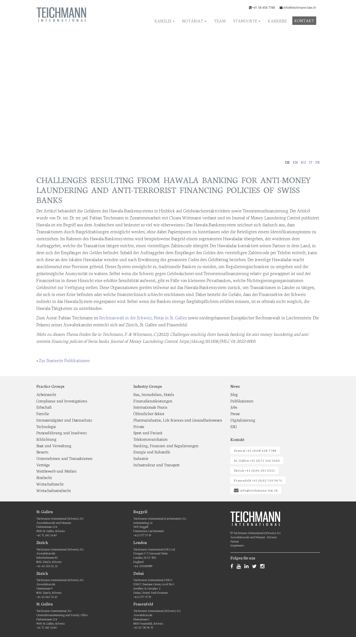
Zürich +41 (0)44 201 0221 (254, 470)
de (287, 162)
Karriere (277, 20)
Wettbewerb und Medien (56, 471)
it (310, 162)
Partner (234, 541)
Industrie (140, 458)
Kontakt (304, 20)
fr (317, 162)
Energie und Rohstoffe (151, 451)
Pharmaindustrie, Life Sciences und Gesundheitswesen (177, 420)
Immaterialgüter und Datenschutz (64, 420)
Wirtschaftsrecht (50, 484)
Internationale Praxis (150, 407)
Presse (235, 413)
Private (138, 426)
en (295, 162)
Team (220, 20)
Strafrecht (44, 477)
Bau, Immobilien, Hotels (153, 394)
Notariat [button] (194, 20)
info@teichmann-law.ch (299, 7)
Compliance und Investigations (61, 400)
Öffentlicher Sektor (148, 413)
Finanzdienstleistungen (152, 400)
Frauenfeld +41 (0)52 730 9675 (258, 480)
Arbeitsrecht (46, 394)
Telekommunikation (150, 439)
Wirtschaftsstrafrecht (53, 490)
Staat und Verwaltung (53, 445)
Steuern (42, 451)
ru (303, 162)
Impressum (237, 545)
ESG (233, 426)
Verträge (43, 464)
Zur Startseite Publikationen (64, 360)
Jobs (233, 407)
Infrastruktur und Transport (156, 464)
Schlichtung (46, 439)
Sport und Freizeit (147, 432)
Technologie (46, 426)
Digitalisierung (242, 420)
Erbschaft (44, 407)
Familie (42, 413)
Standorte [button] (246, 20)
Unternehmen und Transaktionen (64, 458)
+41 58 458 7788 (263, 7)
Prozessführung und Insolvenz (61, 432)
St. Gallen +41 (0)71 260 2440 (257, 460)
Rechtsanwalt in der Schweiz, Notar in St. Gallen (143, 317)
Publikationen (242, 400)
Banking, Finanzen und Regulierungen (166, 445)
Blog (234, 394)
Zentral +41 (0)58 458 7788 (255, 450)
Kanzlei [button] (164, 20)
